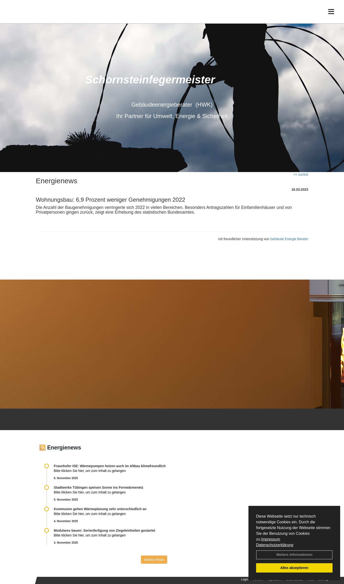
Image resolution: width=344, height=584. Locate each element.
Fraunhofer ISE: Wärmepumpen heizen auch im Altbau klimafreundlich (110, 466)
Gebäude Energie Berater (289, 239)
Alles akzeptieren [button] (294, 568)
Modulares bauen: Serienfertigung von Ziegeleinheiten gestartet (104, 530)
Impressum (270, 539)
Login (244, 579)
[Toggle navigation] (331, 14)
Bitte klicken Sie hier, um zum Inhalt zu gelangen (90, 471)
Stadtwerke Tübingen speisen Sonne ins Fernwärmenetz (98, 487)
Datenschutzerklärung (274, 545)
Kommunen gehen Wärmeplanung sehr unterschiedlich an (100, 509)
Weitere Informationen (294, 555)
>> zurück (301, 174)
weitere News (154, 560)
